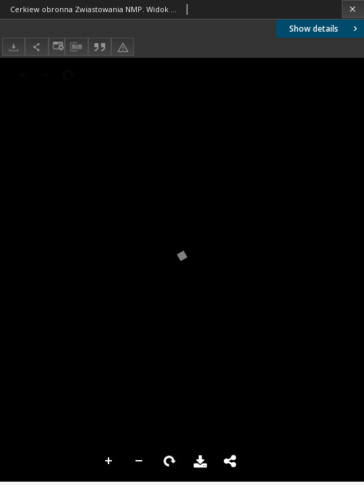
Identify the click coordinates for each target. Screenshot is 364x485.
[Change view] (57, 47)
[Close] (353, 9)
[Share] (36, 47)
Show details (324, 28)
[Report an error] (122, 47)
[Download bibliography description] (76, 47)
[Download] (13, 47)
